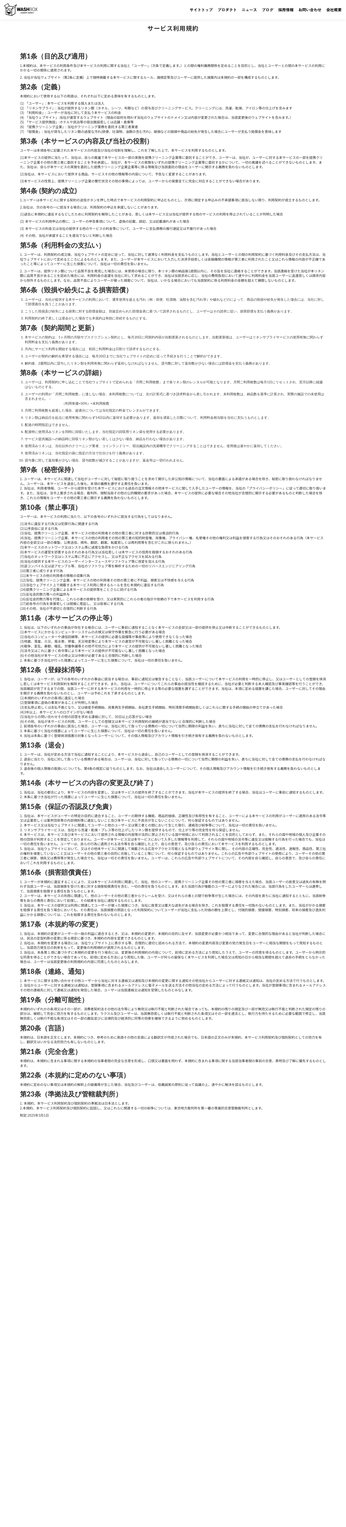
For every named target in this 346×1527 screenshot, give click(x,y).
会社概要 (153, 1462)
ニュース (69, 1462)
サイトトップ (21, 1462)
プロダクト (47, 1462)
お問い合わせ (129, 1462)
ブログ (87, 1462)
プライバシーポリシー (26, 1515)
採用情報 (105, 1462)
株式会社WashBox (38, 1506)
